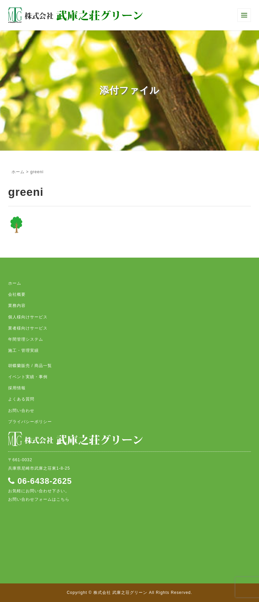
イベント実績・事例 (28, 376)
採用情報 (17, 388)
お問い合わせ (21, 410)
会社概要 (17, 294)
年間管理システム (25, 339)
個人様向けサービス (28, 317)
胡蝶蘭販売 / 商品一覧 (30, 365)
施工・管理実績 (23, 350)
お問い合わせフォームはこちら (38, 499)
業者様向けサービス (28, 328)
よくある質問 (21, 399)
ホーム (18, 171)
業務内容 (17, 305)
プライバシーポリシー (30, 421)
